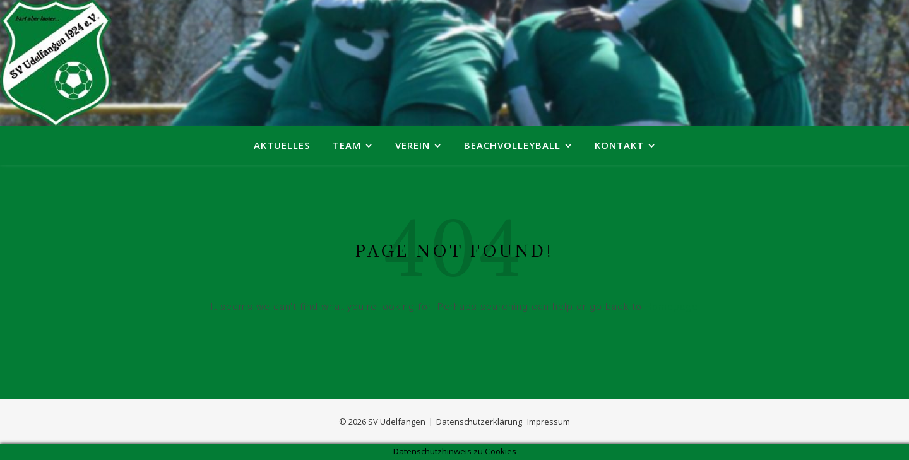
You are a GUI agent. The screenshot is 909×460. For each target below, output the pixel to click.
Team (347, 145)
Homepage (671, 306)
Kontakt (619, 145)
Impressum (548, 421)
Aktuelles (282, 145)
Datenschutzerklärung (479, 421)
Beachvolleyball (512, 145)
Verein (412, 145)
